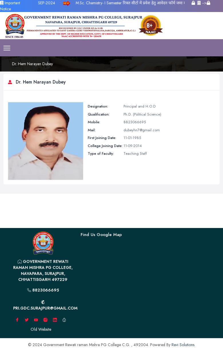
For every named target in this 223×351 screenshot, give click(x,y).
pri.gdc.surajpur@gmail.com (44, 305)
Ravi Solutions (183, 345)
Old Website (41, 329)
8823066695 (43, 290)
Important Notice (10, 6)
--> (203, 3)
